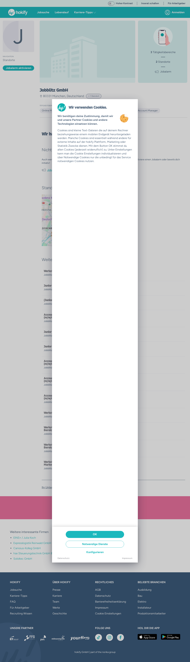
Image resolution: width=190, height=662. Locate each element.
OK (95, 534)
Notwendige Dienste (95, 544)
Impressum (127, 558)
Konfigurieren (95, 552)
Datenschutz (63, 558)
